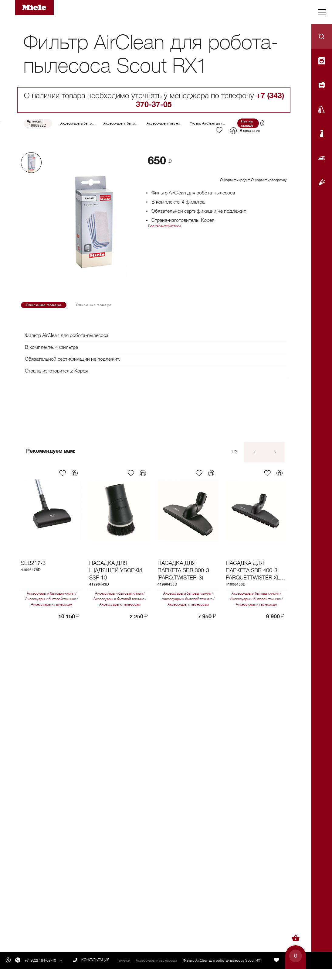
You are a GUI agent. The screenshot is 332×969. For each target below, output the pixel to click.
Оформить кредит (235, 180)
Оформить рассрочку (269, 180)
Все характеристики (164, 226)
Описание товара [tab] (44, 305)
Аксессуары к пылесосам (167, 123)
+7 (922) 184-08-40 (40, 960)
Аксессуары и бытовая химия (84, 123)
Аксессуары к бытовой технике (128, 123)
